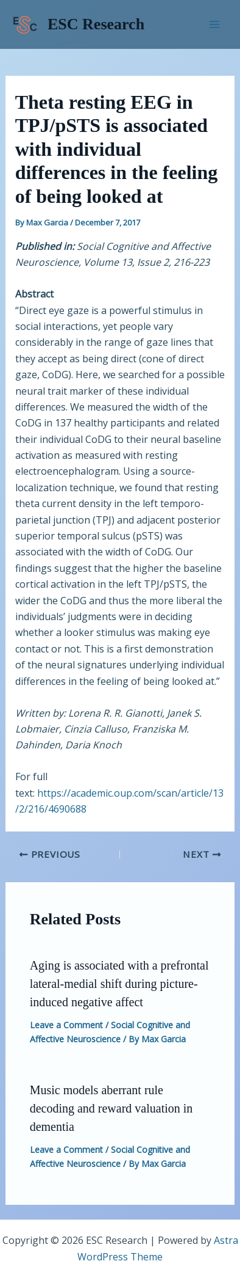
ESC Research (96, 24)
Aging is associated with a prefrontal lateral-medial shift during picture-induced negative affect (119, 984)
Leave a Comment (66, 1025)
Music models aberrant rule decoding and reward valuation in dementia (111, 1108)
